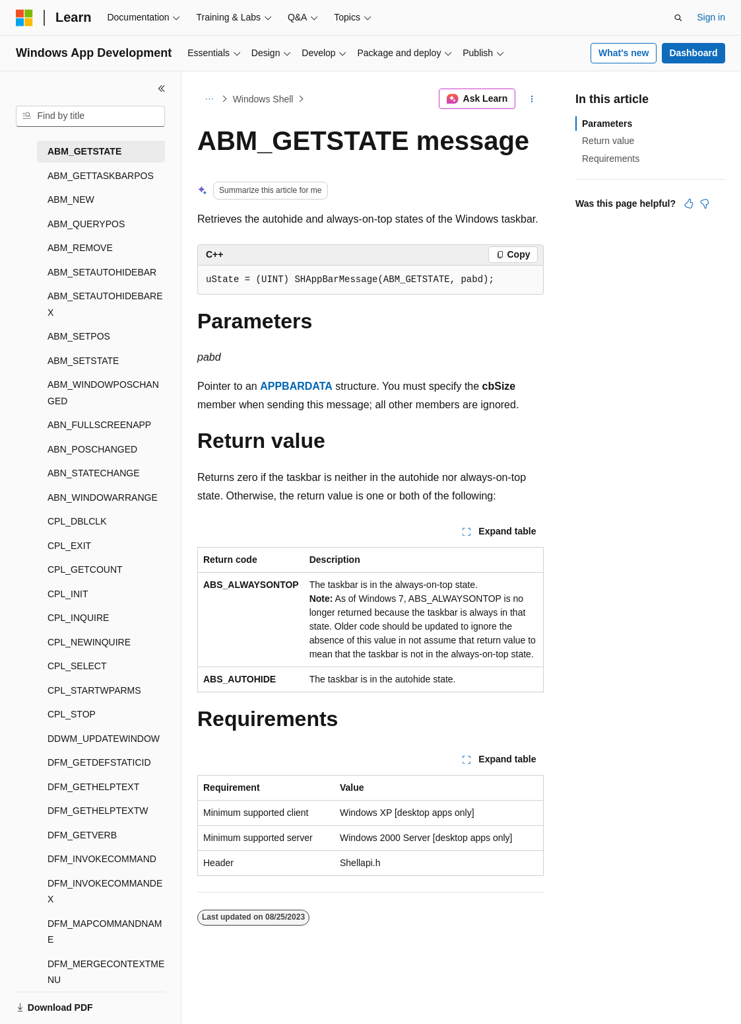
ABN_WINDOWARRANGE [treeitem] (103, 497)
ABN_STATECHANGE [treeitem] (94, 473)
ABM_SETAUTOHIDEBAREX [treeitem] (105, 304)
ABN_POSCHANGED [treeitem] (92, 449)
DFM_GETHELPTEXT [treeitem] (93, 787)
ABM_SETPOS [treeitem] (79, 336)
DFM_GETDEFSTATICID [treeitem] (99, 762)
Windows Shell (263, 99)
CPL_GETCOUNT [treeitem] (85, 569)
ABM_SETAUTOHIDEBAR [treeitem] (102, 272)
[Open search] (678, 18)
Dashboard (693, 53)
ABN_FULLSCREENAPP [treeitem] (99, 425)
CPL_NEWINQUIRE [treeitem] (89, 642)
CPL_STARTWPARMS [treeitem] (94, 690)
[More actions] (532, 99)
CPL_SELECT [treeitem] (77, 666)
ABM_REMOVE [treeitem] (80, 247)
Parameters (607, 123)
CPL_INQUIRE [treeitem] (78, 617)
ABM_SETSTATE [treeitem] (83, 360)
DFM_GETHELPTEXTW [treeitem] (98, 810)
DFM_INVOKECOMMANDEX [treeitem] (105, 891)
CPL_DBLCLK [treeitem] (77, 521)
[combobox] (90, 116)
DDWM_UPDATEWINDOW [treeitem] (104, 738)
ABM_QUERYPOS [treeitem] (86, 224)
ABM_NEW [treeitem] (71, 199)
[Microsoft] (24, 17)
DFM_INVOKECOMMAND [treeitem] (102, 859)
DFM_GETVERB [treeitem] (82, 835)
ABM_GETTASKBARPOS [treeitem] (101, 175)
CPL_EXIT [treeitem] (69, 545)
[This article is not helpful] (705, 203)
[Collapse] (162, 88)
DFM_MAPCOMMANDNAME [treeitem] (105, 931)
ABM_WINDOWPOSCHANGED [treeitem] (103, 392)
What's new (623, 53)
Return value (608, 140)
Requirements (610, 158)
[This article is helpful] (689, 203)
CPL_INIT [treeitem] (68, 594)
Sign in (711, 17)
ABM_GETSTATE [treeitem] (84, 151)
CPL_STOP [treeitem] (72, 714)
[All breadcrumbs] (208, 99)
